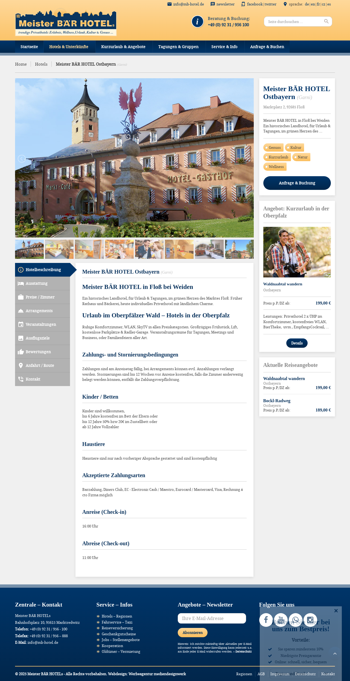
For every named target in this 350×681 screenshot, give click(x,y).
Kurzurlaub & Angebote (123, 46)
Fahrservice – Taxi (117, 621)
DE (307, 4)
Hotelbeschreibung (39, 250)
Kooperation (112, 645)
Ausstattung (33, 264)
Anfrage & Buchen (267, 46)
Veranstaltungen (37, 305)
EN (313, 4)
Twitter (270, 4)
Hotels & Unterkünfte (68, 46)
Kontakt (29, 360)
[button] (12, 669)
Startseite (29, 46)
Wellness (276, 166)
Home (21, 64)
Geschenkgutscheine (119, 633)
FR (318, 4)
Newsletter (226, 4)
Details (297, 343)
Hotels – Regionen (117, 615)
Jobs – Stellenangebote (121, 639)
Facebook (255, 4)
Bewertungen (34, 332)
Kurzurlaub (278, 157)
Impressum (280, 673)
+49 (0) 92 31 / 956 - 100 (48, 628)
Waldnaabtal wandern (282, 284)
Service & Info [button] (224, 46)
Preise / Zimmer (36, 278)
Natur (303, 157)
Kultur (295, 147)
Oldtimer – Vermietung (121, 650)
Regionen (244, 673)
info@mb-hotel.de (188, 4)
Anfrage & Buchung (297, 183)
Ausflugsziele (34, 319)
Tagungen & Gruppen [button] (178, 46)
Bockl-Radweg (277, 400)
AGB (261, 673)
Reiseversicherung (117, 627)
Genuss (275, 147)
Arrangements (35, 291)
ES (329, 4)
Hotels (41, 64)
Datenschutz (243, 651)
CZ (323, 4)
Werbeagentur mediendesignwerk (157, 673)
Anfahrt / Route (36, 346)
